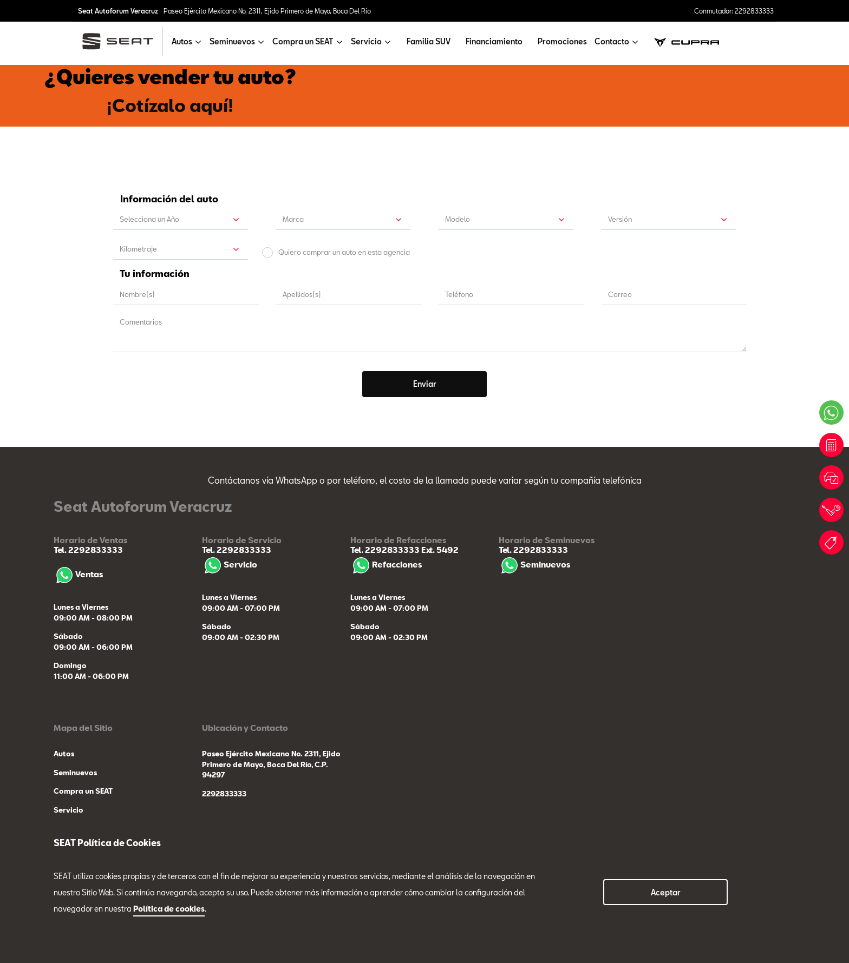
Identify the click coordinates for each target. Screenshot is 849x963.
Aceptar (666, 892)
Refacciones (386, 564)
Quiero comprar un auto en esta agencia (344, 252)
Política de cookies (169, 908)
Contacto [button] (612, 41)
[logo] (122, 41)
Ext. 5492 (439, 550)
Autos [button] (182, 41)
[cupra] (686, 41)
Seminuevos (534, 564)
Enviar (424, 383)
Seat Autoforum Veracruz (118, 11)
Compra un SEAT (83, 791)
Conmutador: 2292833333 (734, 11)
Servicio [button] (366, 41)
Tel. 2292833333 (88, 550)
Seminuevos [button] (232, 41)
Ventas (78, 574)
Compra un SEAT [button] (303, 41)
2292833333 (224, 793)
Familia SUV (428, 41)
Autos (64, 753)
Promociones (562, 41)
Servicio (229, 564)
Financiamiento (494, 41)
